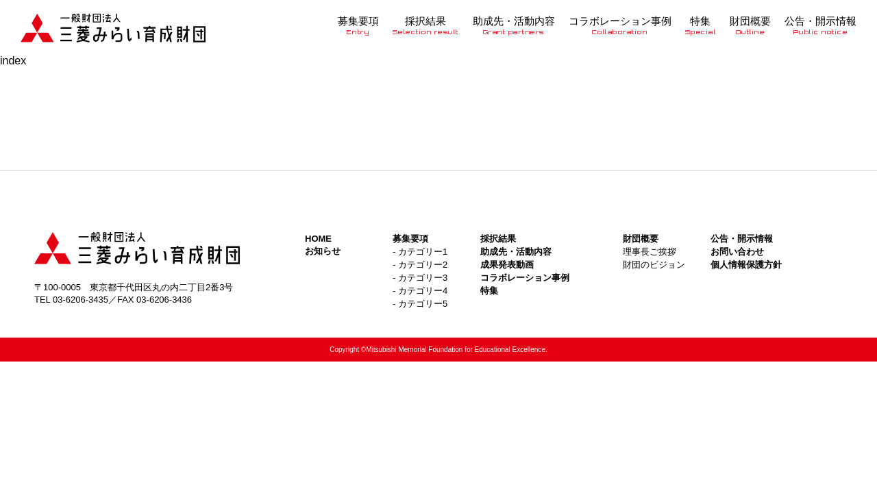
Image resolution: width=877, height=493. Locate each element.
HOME (318, 238)
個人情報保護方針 (746, 265)
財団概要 (750, 25)
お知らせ (323, 251)
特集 (701, 25)
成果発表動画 (507, 265)
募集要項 (358, 25)
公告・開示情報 (820, 25)
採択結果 (426, 25)
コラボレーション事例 (620, 25)
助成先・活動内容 (514, 25)
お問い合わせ (737, 251)
